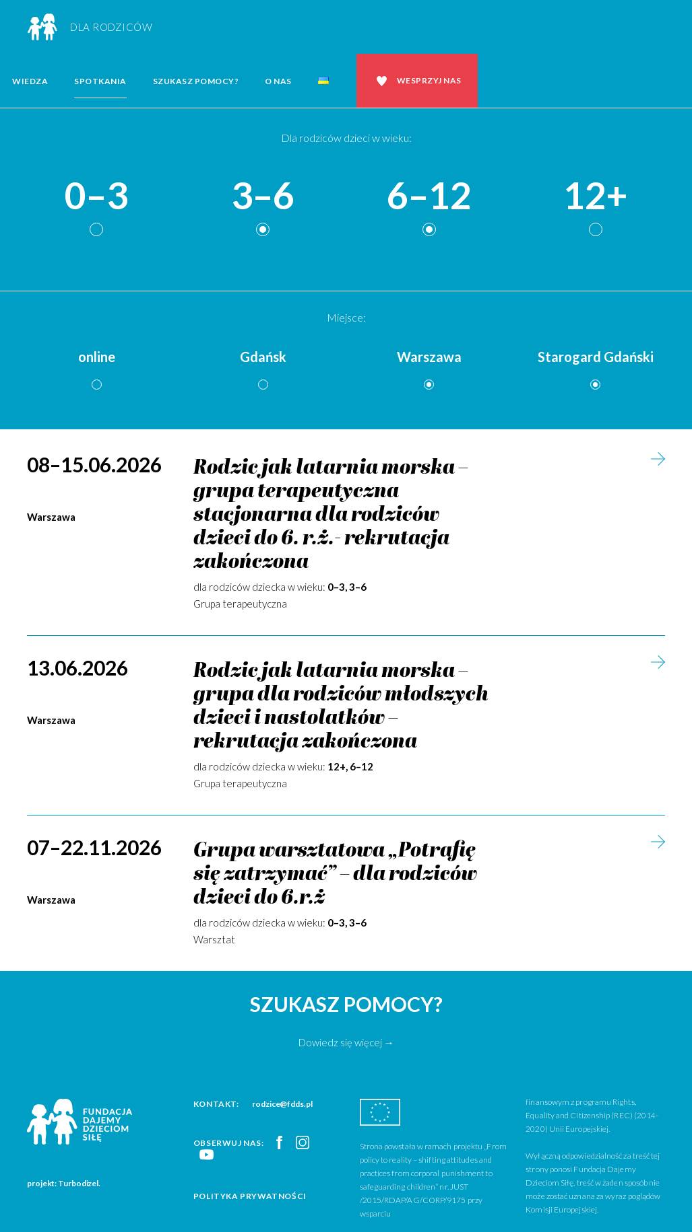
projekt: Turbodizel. (63, 1183)
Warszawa (429, 357)
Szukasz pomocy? (196, 81)
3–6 (262, 196)
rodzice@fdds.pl (282, 1104)
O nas (278, 81)
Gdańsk (263, 357)
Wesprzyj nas (429, 80)
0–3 (96, 196)
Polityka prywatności (250, 1196)
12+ (595, 196)
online (96, 357)
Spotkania (100, 81)
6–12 (429, 196)
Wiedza (30, 81)
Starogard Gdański (596, 357)
